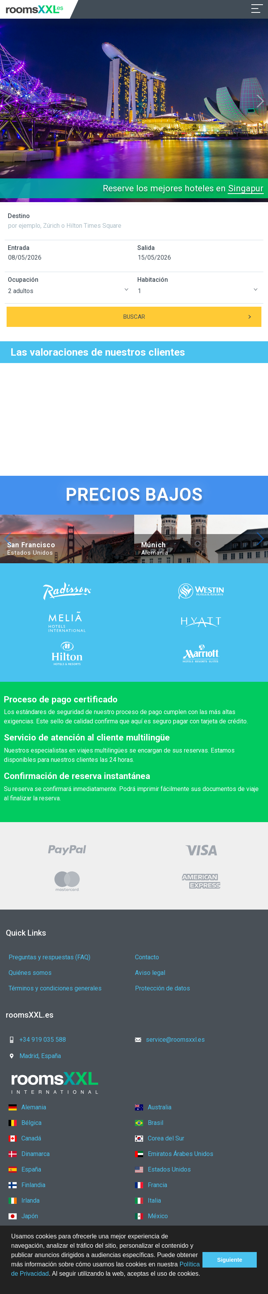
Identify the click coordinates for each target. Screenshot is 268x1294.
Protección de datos (162, 988)
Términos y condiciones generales (55, 988)
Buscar (192, 317)
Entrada (18, 247)
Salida (146, 247)
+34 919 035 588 (35, 1039)
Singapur (245, 188)
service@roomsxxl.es (167, 1039)
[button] (12, 1284)
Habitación (152, 279)
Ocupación (23, 279)
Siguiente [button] (229, 1260)
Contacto (147, 957)
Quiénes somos (30, 972)
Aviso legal (150, 972)
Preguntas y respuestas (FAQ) (49, 957)
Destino (19, 216)
